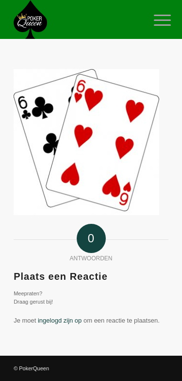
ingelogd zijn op (60, 320)
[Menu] (154, 20)
